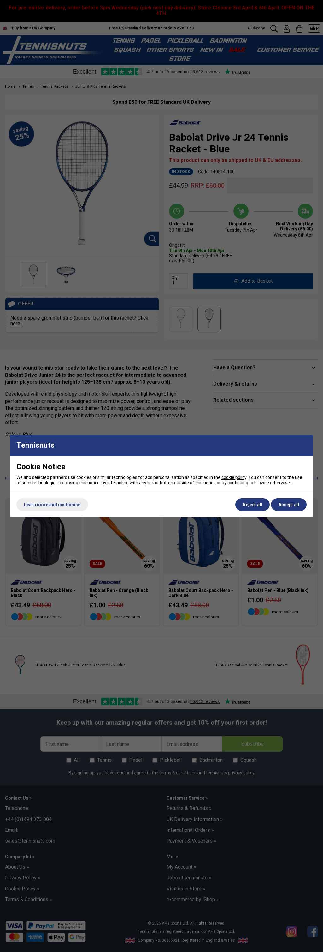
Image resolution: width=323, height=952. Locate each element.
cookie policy (233, 477)
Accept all (289, 504)
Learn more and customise (52, 504)
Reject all (252, 504)
